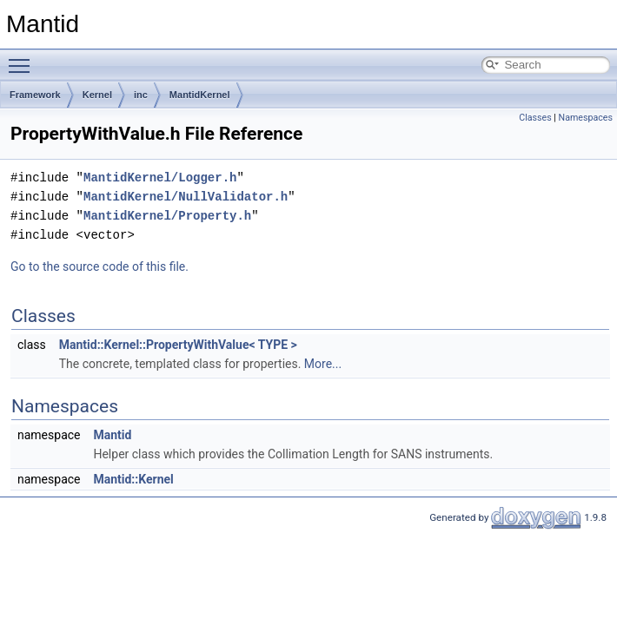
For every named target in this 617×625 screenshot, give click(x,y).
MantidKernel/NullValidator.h (185, 196)
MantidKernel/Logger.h (159, 177)
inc (141, 94)
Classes (535, 117)
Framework (35, 94)
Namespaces (586, 117)
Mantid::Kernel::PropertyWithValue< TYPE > (178, 345)
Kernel (97, 94)
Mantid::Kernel (133, 479)
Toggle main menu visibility (23, 58)
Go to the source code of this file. (99, 266)
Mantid (112, 435)
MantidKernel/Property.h (167, 215)
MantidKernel (199, 94)
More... (323, 364)
